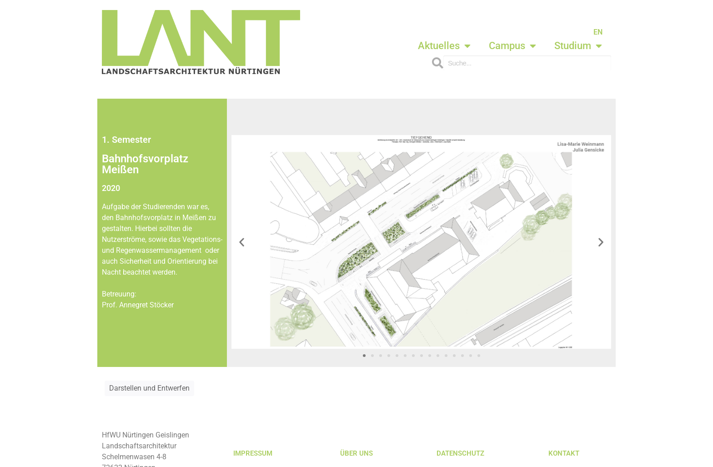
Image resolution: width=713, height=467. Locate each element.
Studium (578, 45)
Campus (512, 45)
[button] (241, 241)
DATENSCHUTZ (460, 453)
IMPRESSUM (252, 453)
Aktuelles (444, 45)
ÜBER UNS (356, 453)
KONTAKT (563, 453)
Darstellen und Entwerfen (149, 388)
